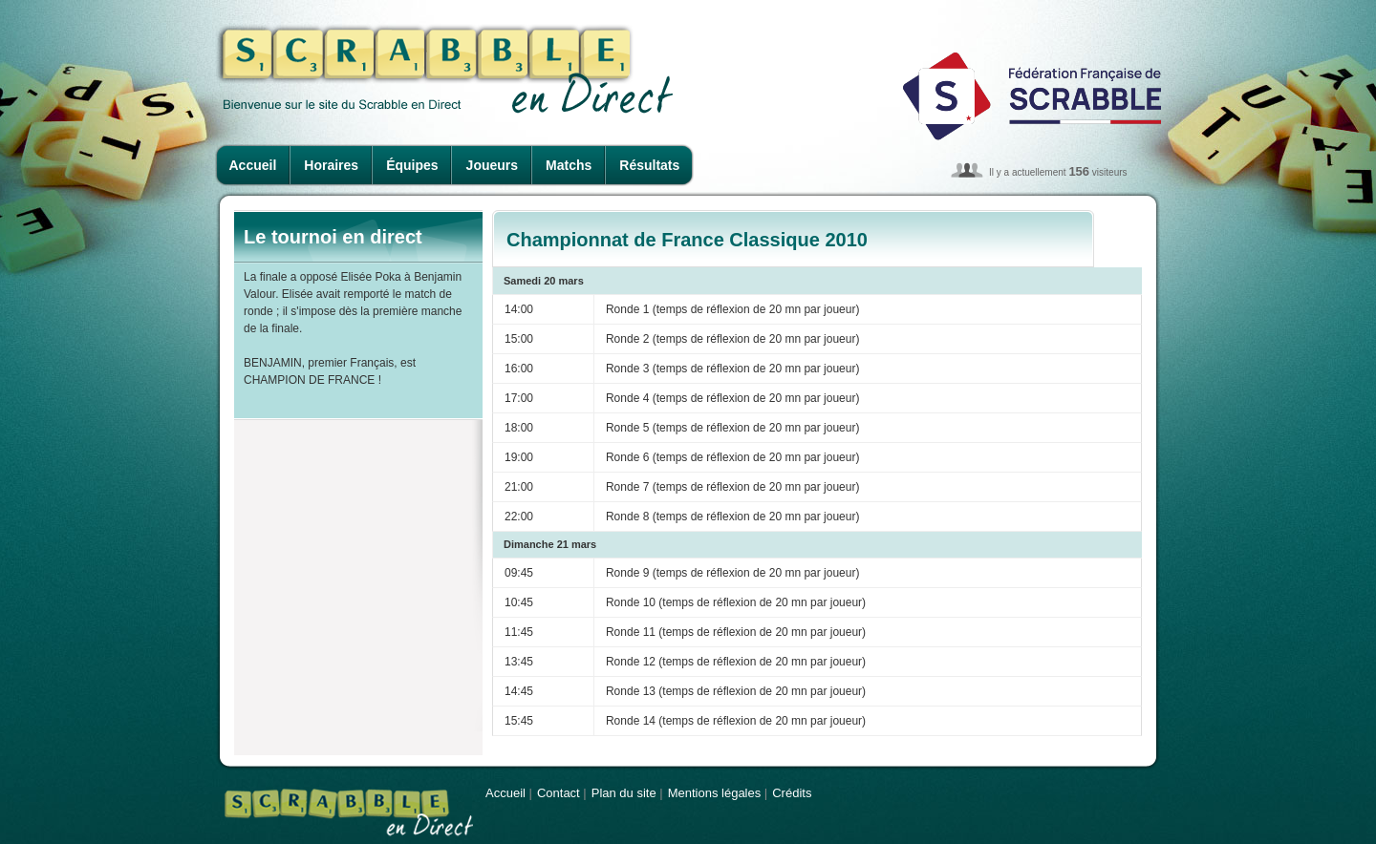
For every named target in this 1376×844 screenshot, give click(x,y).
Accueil (253, 165)
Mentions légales (715, 793)
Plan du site (623, 793)
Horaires (331, 165)
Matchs (568, 165)
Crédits (791, 793)
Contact (558, 793)
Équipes (412, 165)
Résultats (649, 165)
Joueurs (492, 165)
